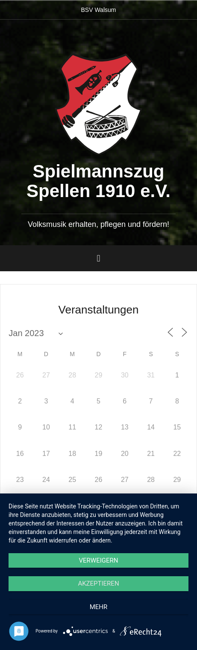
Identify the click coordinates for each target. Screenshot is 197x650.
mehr (99, 607)
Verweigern (98, 560)
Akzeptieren (98, 583)
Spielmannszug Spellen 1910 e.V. (98, 181)
